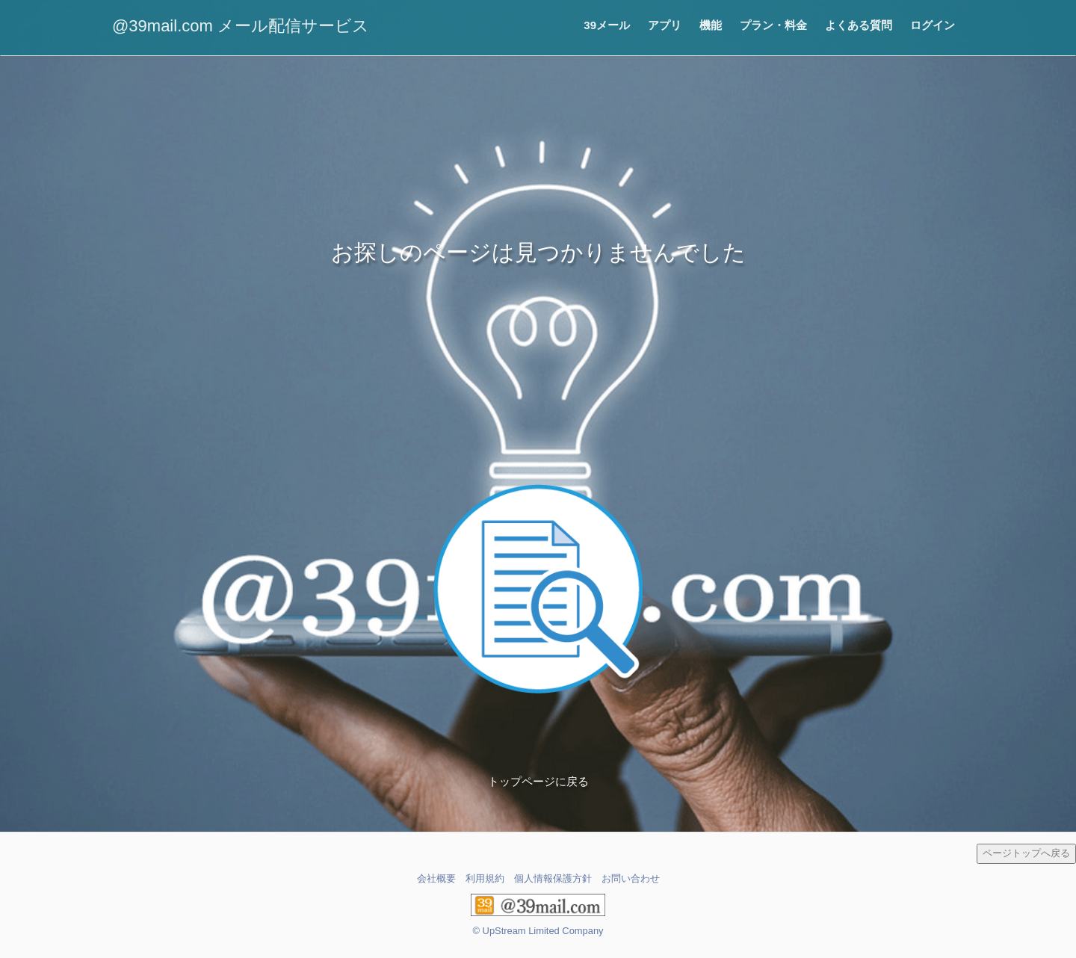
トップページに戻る (538, 781)
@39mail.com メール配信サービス (240, 25)
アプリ (664, 25)
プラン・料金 (773, 25)
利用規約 (485, 878)
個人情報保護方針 (553, 878)
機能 (710, 25)
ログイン (932, 25)
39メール (607, 25)
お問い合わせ (631, 878)
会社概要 (436, 878)
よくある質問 (858, 25)
